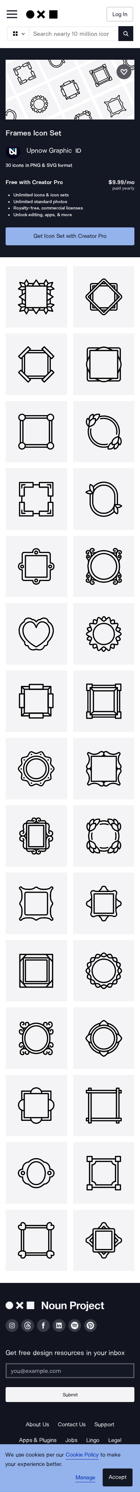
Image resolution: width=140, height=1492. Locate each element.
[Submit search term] (125, 33)
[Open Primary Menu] (12, 15)
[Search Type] (17, 33)
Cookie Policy (82, 1454)
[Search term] (73, 33)
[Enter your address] (70, 1370)
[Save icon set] (123, 71)
